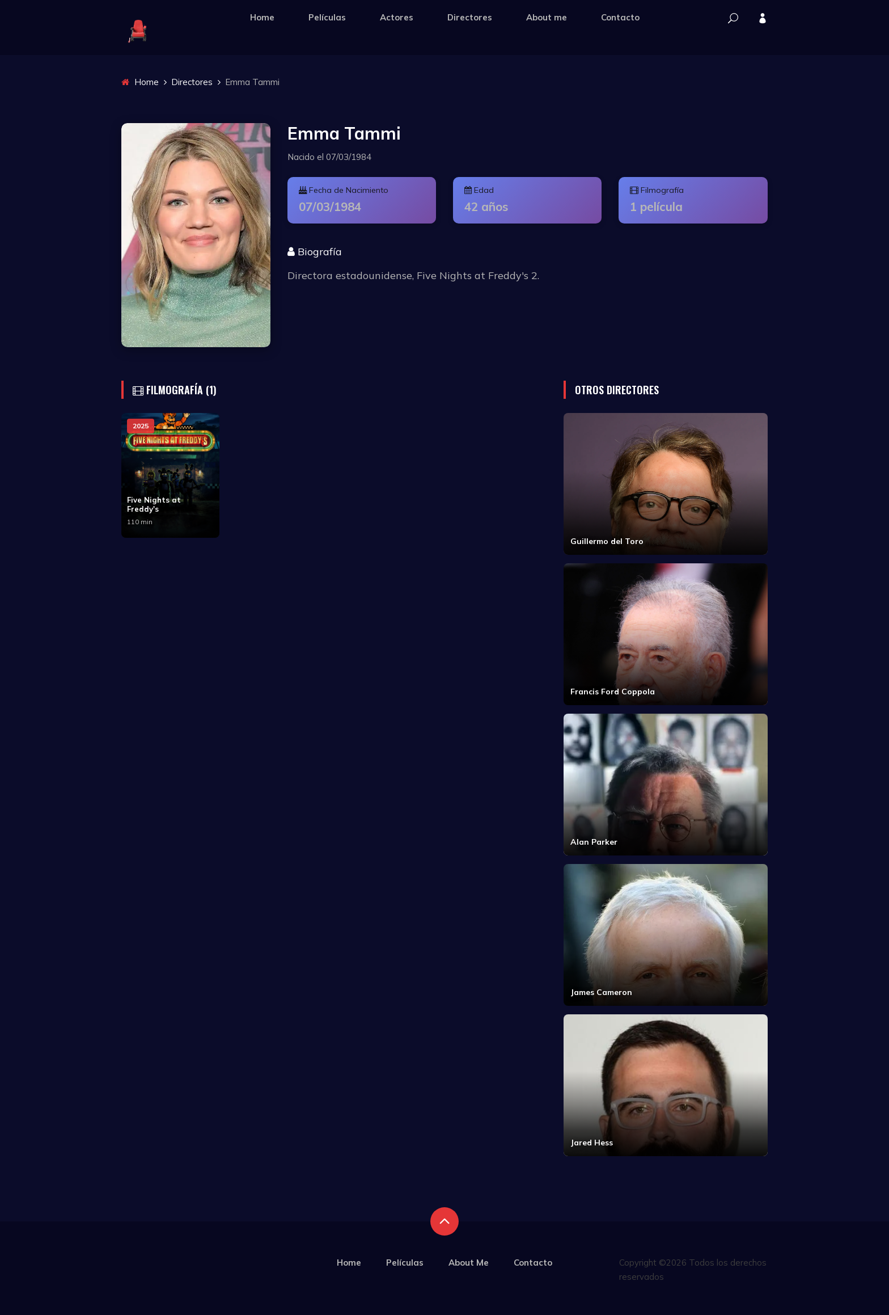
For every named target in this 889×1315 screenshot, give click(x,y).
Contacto (620, 17)
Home (262, 17)
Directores (469, 17)
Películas (327, 17)
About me (546, 17)
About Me (468, 1262)
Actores (396, 17)
